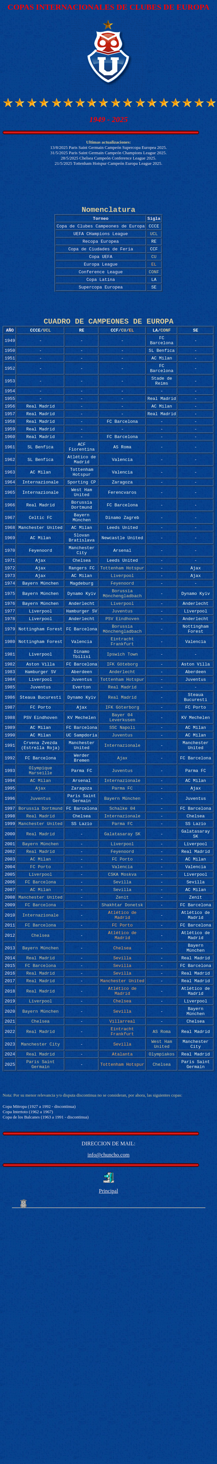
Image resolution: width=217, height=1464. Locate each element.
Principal (108, 1313)
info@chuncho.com (108, 1277)
